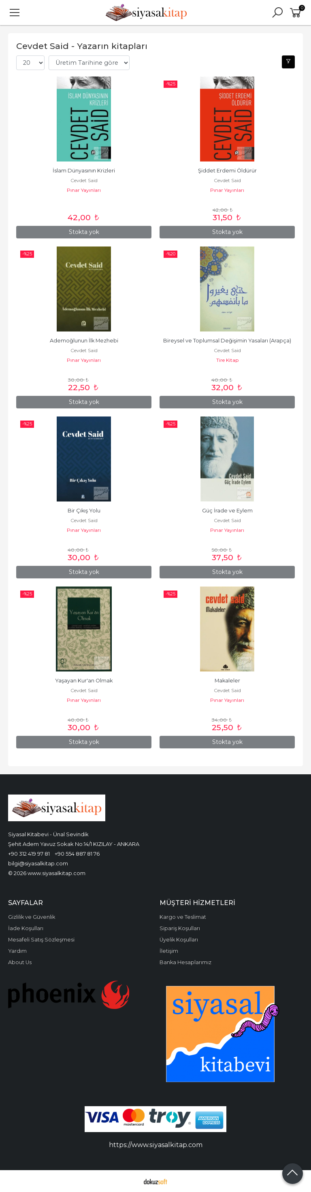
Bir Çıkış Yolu (84, 511)
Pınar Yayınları (84, 190)
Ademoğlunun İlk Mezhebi (84, 341)
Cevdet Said (84, 180)
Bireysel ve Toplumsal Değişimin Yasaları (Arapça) (227, 341)
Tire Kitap (227, 360)
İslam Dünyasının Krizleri (84, 171)
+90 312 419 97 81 (29, 853)
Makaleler (227, 681)
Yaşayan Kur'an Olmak (84, 681)
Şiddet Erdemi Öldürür (227, 171)
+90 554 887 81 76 (77, 853)
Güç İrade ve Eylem (227, 511)
